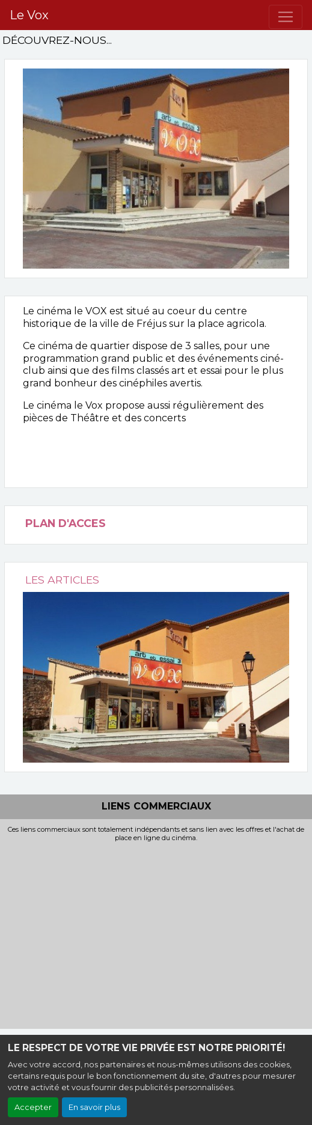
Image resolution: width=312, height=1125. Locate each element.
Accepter (33, 1107)
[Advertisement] (156, 933)
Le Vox (29, 15)
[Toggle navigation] (285, 17)
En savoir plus (94, 1107)
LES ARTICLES (62, 579)
